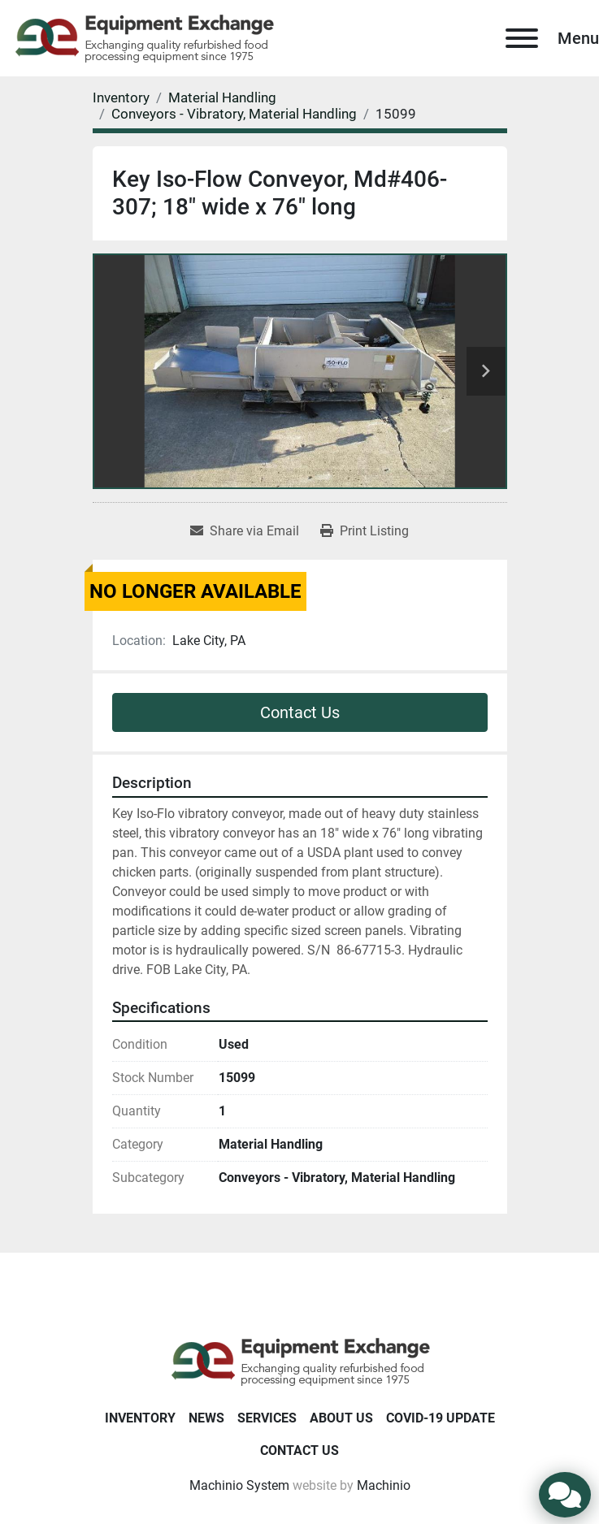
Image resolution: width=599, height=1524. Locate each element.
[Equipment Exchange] (299, 1361)
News (206, 1418)
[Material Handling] (222, 97)
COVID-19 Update (440, 1418)
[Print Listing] (364, 531)
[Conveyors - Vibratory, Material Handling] (234, 114)
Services (267, 1418)
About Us (341, 1418)
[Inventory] (121, 97)
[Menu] (522, 38)
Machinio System (239, 1485)
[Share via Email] (245, 531)
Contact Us (300, 712)
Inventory (140, 1418)
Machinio (383, 1485)
